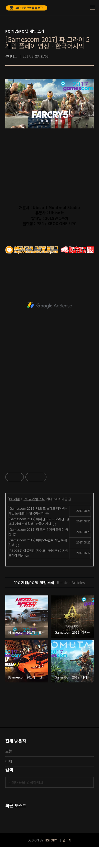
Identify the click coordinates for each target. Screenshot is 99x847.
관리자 (67, 840)
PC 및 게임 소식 (34, 499)
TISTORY (50, 840)
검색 (88, 782)
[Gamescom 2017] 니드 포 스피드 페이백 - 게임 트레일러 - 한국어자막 (37, 510)
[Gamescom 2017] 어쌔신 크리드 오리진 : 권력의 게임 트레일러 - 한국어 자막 (38, 521)
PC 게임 (14, 499)
